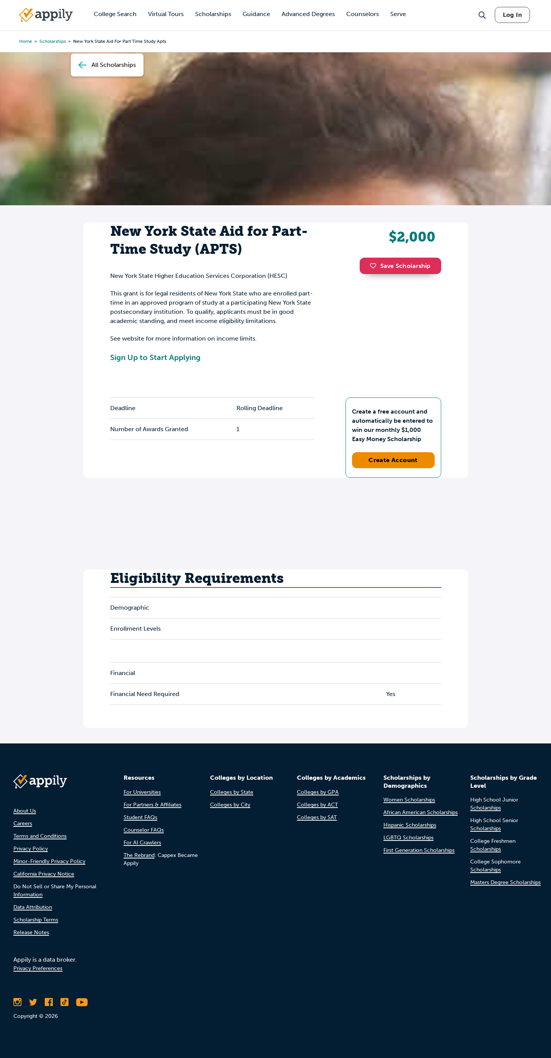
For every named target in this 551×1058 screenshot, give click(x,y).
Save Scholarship (400, 265)
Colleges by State (231, 792)
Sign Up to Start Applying (155, 357)
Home (25, 41)
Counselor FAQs (144, 830)
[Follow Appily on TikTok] (64, 1002)
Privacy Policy (30, 848)
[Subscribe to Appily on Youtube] (82, 1002)
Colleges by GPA (318, 792)
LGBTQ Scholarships (408, 837)
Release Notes (31, 932)
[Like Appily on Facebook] (49, 1002)
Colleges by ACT (317, 805)
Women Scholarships (409, 800)
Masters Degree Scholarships (505, 882)
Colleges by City (230, 805)
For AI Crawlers (142, 842)
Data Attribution (32, 907)
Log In (512, 14)
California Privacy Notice (43, 874)
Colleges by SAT (317, 817)
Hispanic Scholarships (409, 825)
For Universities (142, 792)
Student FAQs (140, 817)
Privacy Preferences (37, 968)
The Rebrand (139, 855)
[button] (375, 266)
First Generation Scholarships (419, 850)
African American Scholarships (420, 812)
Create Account (393, 460)
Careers (22, 823)
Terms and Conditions (40, 836)
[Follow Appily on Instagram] (17, 1002)
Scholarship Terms (35, 920)
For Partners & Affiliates (152, 805)
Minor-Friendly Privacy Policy (49, 861)
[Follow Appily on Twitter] (33, 1002)
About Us (24, 811)
